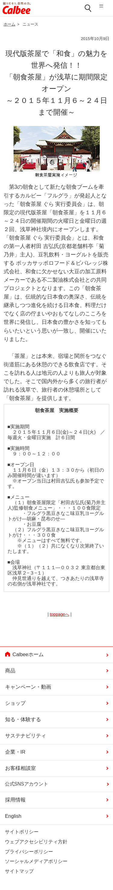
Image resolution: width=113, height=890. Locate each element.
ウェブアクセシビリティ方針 (36, 841)
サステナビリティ (25, 736)
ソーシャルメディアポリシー (36, 861)
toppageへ (59, 614)
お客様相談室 (20, 768)
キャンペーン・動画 (28, 687)
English (13, 816)
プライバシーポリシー (29, 851)
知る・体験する (23, 719)
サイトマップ (19, 871)
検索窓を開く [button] (88, 8)
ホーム (9, 24)
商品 (10, 671)
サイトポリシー (22, 831)
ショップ (15, 703)
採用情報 (15, 800)
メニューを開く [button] (103, 8)
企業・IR (15, 752)
